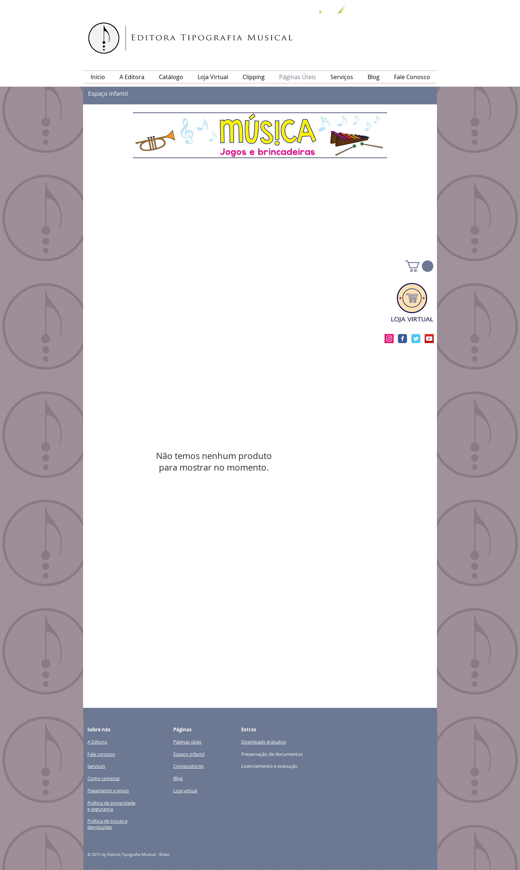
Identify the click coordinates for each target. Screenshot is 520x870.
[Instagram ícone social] (389, 338)
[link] (419, 266)
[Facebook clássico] (402, 338)
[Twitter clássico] (415, 338)
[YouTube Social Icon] (429, 338)
